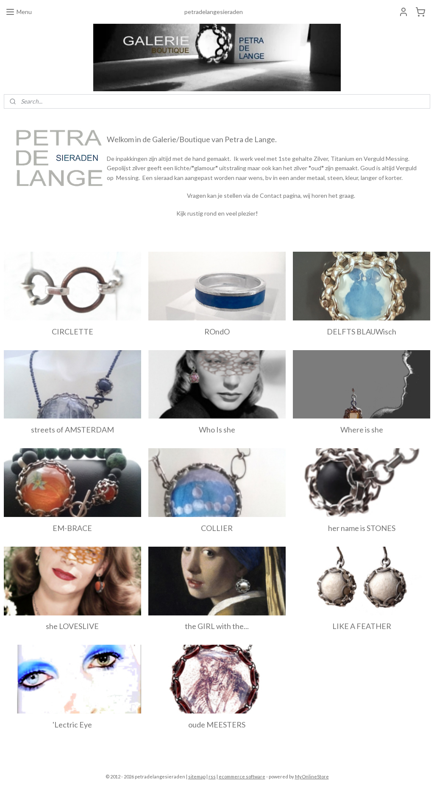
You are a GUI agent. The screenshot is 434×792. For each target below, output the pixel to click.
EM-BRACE (72, 528)
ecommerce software (242, 776)
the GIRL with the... (217, 626)
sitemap (197, 776)
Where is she (361, 429)
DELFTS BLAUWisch (361, 331)
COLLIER (217, 528)
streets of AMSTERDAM (72, 429)
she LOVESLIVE (72, 626)
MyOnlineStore (312, 776)
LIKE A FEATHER (361, 626)
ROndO (217, 331)
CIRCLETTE (72, 331)
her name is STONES (361, 528)
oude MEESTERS (216, 724)
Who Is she (217, 429)
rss (212, 776)
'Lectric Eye (72, 724)
